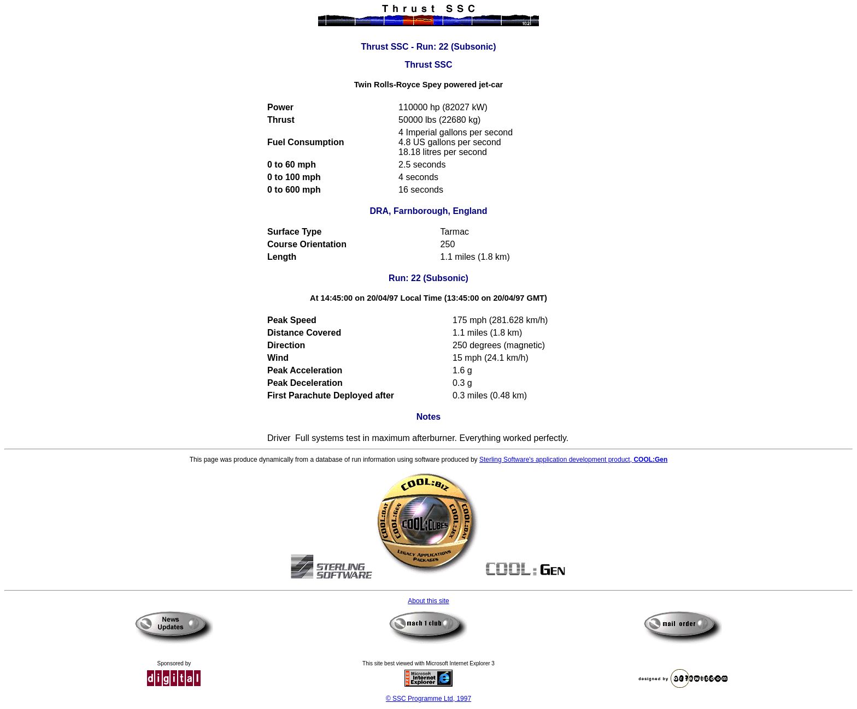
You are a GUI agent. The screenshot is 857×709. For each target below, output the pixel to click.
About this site (428, 601)
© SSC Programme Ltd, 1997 (428, 698)
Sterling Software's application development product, (573, 459)
